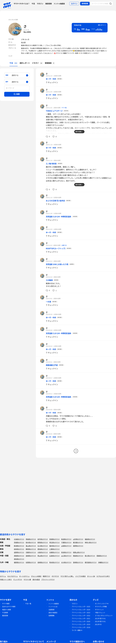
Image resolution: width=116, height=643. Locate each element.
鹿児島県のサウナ (91, 562)
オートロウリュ (24, 576)
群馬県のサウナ (43, 542)
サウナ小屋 (27, 579)
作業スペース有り (6, 579)
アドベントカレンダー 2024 (81, 609)
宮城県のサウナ (54, 539)
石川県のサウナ (43, 546)
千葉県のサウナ (66, 542)
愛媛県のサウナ (102, 556)
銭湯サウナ (46, 576)
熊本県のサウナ (54, 562)
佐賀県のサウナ (31, 562)
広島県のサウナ (54, 556)
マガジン (40, 3)
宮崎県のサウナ (78, 562)
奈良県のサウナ (66, 552)
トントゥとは (53, 606)
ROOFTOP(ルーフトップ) (55, 248)
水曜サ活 (64, 245)
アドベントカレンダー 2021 (81, 618)
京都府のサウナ (31, 552)
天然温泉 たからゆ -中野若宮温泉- (59, 216)
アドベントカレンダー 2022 (81, 615)
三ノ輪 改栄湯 (51, 163)
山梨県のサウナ (66, 546)
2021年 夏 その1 (100, 618)
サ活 (33, 3)
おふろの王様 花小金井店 (55, 200)
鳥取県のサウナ (19, 556)
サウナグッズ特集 (101, 606)
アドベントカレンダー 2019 (81, 624)
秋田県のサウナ (66, 539)
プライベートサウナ (48, 579)
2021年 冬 (98, 624)
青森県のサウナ (31, 539)
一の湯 (48, 301)
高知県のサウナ (19, 559)
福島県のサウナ (90, 539)
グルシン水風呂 (36, 576)
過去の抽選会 (53, 612)
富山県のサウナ (31, 546)
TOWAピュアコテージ (54, 110)
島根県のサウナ (31, 556)
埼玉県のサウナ (54, 542)
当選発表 (51, 609)
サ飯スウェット (100, 612)
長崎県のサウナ (43, 562)
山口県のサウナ (66, 556)
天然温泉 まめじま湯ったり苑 (57, 264)
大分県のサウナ (66, 562)
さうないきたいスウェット (104, 615)
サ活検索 (5, 612)
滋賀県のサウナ (19, 552)
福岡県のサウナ (19, 562)
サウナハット (99, 609)
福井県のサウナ (54, 546)
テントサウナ (17, 579)
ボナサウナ (55, 576)
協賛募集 (51, 615)
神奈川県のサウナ (91, 542)
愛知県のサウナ (43, 549)
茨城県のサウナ (19, 542)
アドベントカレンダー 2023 (81, 612)
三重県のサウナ (54, 549)
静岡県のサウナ (31, 549)
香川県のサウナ (90, 556)
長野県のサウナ (78, 546)
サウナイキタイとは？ (22, 3)
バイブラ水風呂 (80, 576)
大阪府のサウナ (43, 552)
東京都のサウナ (78, 542)
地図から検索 (6, 609)
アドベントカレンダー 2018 (81, 627)
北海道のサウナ (19, 539)
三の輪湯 (49, 280)
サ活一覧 (28, 603)
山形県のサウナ (78, 539)
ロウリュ (3, 576)
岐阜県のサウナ (19, 549)
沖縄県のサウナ (103, 562)
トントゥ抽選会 (59, 3)
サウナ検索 (5, 603)
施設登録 (48, 3)
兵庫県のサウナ (54, 552)
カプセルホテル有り (103, 576)
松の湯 (23, 42)
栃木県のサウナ (31, 542)
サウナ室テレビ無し (67, 576)
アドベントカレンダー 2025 (81, 606)
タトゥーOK (91, 576)
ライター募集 (76, 630)
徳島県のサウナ (78, 556)
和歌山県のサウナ (79, 552)
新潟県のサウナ (19, 546)
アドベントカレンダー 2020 (81, 621)
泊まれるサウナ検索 (8, 606)
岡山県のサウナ (43, 556)
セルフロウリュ (12, 576)
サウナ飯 (64, 108)
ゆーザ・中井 (51, 79)
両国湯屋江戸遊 (52, 365)
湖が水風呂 (36, 579)
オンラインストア (101, 603)
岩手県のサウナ (43, 539)
